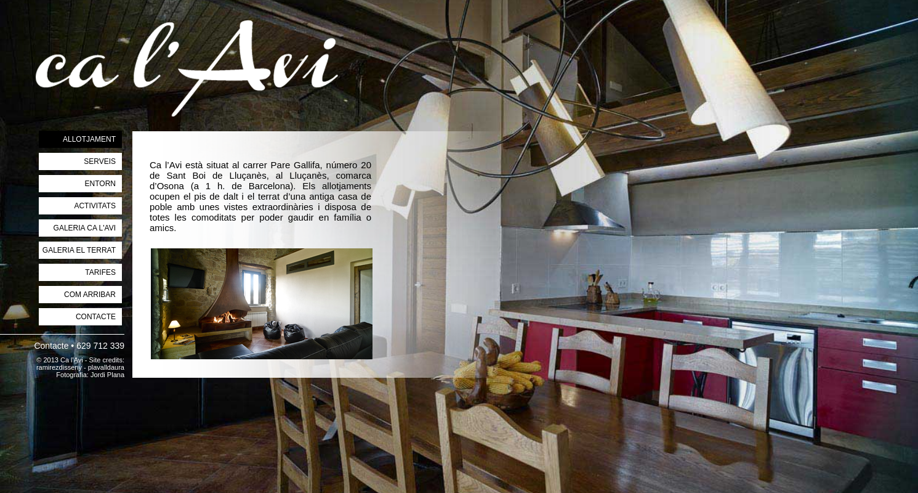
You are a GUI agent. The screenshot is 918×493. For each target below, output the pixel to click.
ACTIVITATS (95, 206)
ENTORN (100, 183)
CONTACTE (96, 316)
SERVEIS (100, 161)
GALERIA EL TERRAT (79, 250)
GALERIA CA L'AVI (85, 228)
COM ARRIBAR (90, 294)
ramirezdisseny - (62, 367)
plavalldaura (106, 367)
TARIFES (100, 272)
